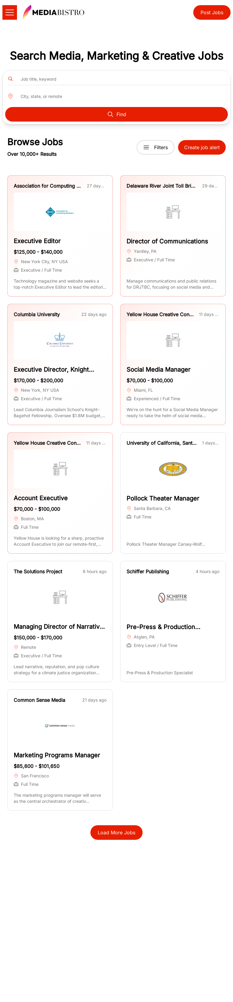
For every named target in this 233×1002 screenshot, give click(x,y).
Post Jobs (212, 12)
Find (116, 114)
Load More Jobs (116, 832)
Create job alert (202, 147)
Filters (155, 147)
